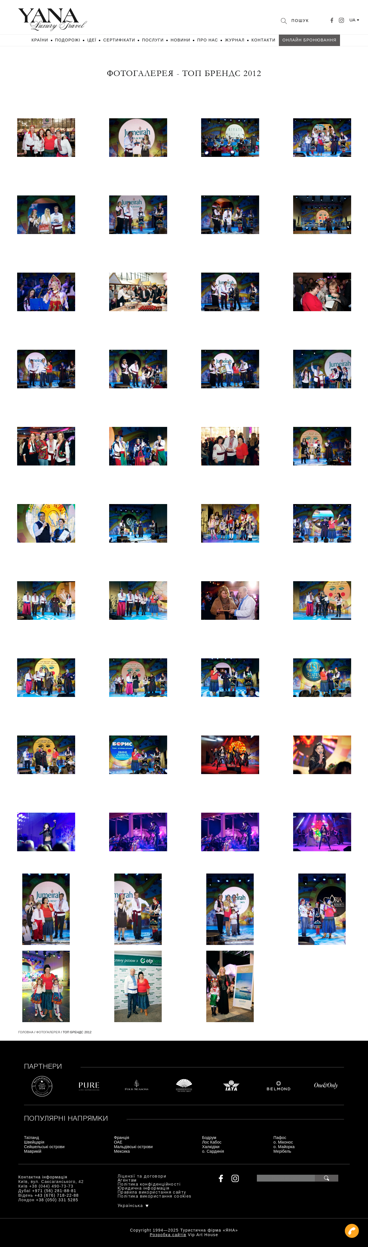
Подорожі (68, 40)
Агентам (127, 1180)
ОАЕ (118, 1142)
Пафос (279, 1137)
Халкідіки (210, 1146)
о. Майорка (284, 1146)
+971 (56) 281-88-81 (54, 1190)
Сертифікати (119, 40)
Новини (180, 40)
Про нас (207, 40)
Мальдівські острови (133, 1146)
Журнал (235, 40)
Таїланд (31, 1137)
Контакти (263, 40)
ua (352, 19)
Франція (121, 1137)
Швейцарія (34, 1142)
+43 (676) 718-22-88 (57, 1195)
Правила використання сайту (152, 1192)
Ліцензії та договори (142, 1176)
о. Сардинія (213, 1151)
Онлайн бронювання (309, 40)
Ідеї (91, 40)
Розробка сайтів (168, 1234)
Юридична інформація (144, 1188)
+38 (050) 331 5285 (57, 1200)
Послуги (153, 40)
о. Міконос (283, 1142)
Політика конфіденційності (149, 1184)
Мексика (122, 1151)
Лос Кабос (211, 1142)
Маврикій (32, 1151)
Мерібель (282, 1151)
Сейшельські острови (44, 1146)
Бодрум (209, 1137)
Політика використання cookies (155, 1196)
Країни (39, 40)
